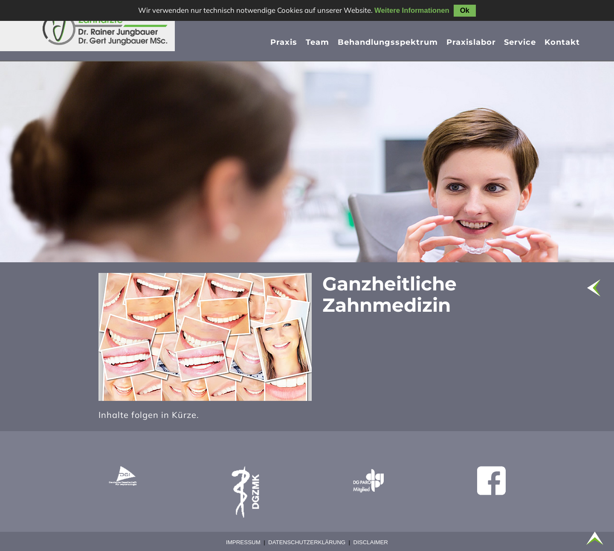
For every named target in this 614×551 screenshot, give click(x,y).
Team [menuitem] (317, 42)
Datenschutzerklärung (306, 542)
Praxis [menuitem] (283, 42)
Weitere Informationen (411, 10)
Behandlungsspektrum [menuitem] (388, 42)
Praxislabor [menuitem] (471, 42)
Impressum (243, 542)
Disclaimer (370, 542)
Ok (464, 10)
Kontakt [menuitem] (562, 42)
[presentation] (387, 44)
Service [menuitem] (520, 42)
